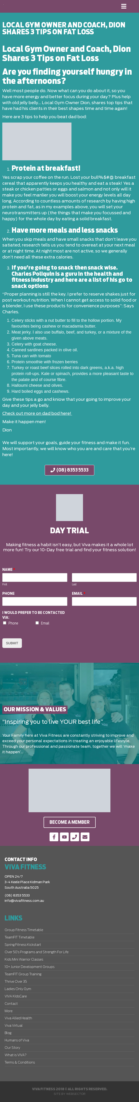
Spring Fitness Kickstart (23, 945)
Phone (8, 593)
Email (79, 593)
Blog (8, 1033)
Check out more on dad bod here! (37, 414)
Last (74, 584)
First (4, 584)
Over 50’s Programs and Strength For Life (36, 952)
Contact (11, 1003)
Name (8, 570)
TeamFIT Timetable (19, 937)
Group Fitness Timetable (24, 930)
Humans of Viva (17, 1040)
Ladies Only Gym (18, 989)
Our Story (12, 1047)
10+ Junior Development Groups (29, 967)
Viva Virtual (14, 1025)
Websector (76, 1094)
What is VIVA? (16, 1055)
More (8, 1011)
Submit (12, 643)
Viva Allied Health (18, 1018)
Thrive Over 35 (16, 981)
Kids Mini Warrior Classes (24, 959)
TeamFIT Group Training (23, 974)
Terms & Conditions (20, 1062)
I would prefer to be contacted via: (33, 615)
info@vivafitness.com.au (24, 901)
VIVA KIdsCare (16, 996)
